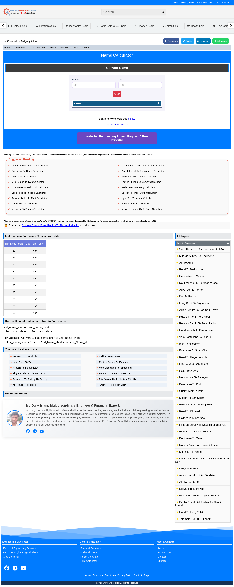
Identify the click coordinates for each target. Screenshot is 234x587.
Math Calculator (88, 552)
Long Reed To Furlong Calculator (29, 193)
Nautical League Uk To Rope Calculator (142, 209)
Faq (217, 3)
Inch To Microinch (189, 343)
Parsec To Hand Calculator (135, 203)
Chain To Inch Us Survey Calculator (30, 165)
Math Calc (170, 26)
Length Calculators (60, 47)
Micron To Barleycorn (192, 397)
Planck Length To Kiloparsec (196, 404)
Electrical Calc (17, 26)
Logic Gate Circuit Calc (111, 26)
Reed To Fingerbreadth (193, 357)
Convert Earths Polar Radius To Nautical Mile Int (50, 225)
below (131, 118)
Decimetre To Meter (191, 438)
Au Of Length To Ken (191, 289)
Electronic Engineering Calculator (20, 552)
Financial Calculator (90, 548)
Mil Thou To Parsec (190, 451)
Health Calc (195, 26)
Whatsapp (220, 41)
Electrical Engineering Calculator (20, 548)
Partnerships (164, 552)
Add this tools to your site (117, 124)
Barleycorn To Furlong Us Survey (199, 495)
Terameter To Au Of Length (195, 519)
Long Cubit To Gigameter (194, 303)
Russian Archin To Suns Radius (198, 323)
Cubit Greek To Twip (191, 391)
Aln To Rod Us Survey (192, 482)
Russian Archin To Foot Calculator (29, 198)
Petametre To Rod (190, 384)
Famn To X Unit (188, 370)
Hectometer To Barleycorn (194, 377)
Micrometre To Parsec (24, 385)
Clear (117, 94)
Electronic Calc (46, 26)
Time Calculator (88, 561)
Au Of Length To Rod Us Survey (198, 310)
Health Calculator (89, 556)
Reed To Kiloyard (189, 411)
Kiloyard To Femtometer (25, 368)
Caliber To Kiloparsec (192, 418)
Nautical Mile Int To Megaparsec (198, 282)
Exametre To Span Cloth (193, 350)
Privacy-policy (187, 3)
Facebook (171, 41)
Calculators (20, 47)
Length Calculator (203, 243)
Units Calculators (38, 47)
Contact (225, 3)
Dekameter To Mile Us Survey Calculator (142, 165)
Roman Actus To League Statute (198, 445)
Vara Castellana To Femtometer (115, 368)
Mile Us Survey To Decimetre (196, 255)
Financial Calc (144, 26)
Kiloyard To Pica (189, 468)
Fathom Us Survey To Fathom (114, 373)
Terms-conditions (204, 3)
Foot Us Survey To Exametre (114, 362)
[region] (88, 278)
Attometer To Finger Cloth (112, 385)
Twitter (188, 41)
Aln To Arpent (187, 262)
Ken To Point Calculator (24, 176)
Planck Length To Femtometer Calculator (142, 171)
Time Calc (220, 26)
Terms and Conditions (104, 575)
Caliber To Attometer (110, 356)
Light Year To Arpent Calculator (137, 198)
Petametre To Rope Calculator (27, 171)
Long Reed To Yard (23, 362)
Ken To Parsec (188, 296)
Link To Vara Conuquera (193, 364)
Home (7, 47)
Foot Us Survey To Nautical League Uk (202, 424)
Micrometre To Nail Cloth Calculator (30, 187)
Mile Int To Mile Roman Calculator (139, 176)
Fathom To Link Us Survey (195, 431)
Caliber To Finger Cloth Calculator (139, 193)
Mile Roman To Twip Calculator (28, 182)
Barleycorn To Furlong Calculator (138, 187)
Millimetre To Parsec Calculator (28, 209)
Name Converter (81, 47)
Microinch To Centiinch (25, 356)
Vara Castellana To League (195, 337)
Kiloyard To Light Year (192, 488)
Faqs (146, 575)
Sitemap (162, 561)
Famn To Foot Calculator (24, 203)
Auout (161, 548)
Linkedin (203, 41)
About (175, 3)
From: (75, 79)
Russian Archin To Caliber (194, 316)
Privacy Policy (124, 575)
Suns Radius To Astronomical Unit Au (201, 249)
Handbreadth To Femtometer (196, 330)
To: (120, 79)
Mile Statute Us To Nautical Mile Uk (117, 379)
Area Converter (11, 556)
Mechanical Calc (76, 26)
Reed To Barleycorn (191, 269)
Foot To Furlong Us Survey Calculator (141, 182)
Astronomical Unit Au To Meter (197, 475)
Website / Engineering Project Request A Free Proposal (117, 138)
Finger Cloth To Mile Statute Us (29, 373)
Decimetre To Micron (191, 276)
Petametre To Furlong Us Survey (30, 379)
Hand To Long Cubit (191, 512)
